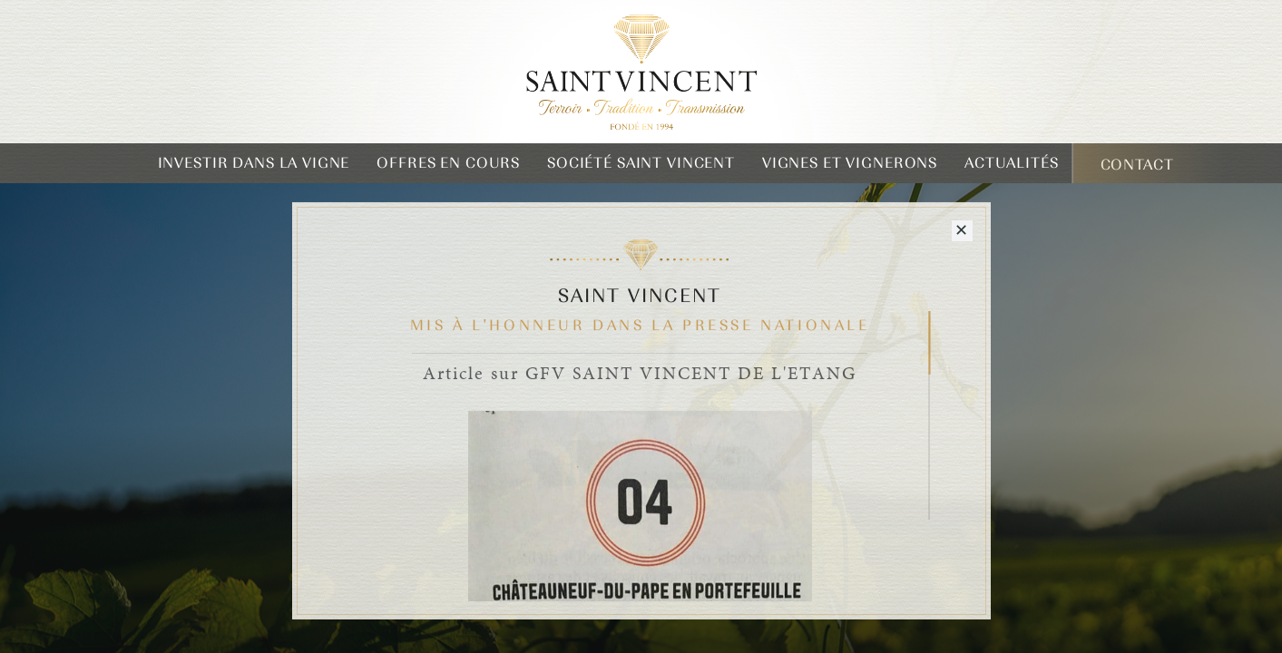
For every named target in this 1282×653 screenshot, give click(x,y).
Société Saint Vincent (641, 162)
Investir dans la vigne (254, 162)
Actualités (1011, 162)
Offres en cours (448, 162)
